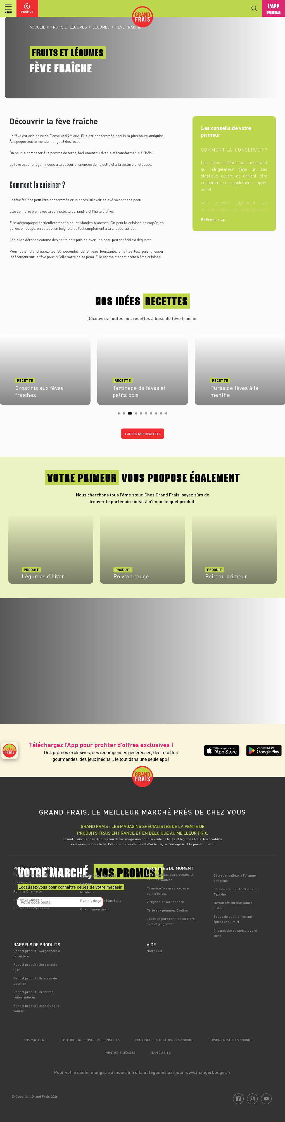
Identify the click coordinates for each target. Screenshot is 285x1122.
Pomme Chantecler (28, 891)
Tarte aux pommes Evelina (167, 910)
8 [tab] (158, 415)
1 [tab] (120, 415)
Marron (85, 883)
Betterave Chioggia (27, 899)
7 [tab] (153, 415)
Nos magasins (34, 1040)
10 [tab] (168, 415)
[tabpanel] (142, 368)
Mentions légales (120, 1052)
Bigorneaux (22, 882)
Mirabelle (87, 892)
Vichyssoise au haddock (165, 902)
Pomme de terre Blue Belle (100, 900)
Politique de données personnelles (90, 1040)
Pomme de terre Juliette (31, 874)
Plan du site (160, 1052)
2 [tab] (125, 415)
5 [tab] (143, 415)
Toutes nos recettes (143, 434)
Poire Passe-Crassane (31, 908)
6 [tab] (148, 415)
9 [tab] (163, 415)
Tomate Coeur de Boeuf (98, 875)
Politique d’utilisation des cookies (164, 1040)
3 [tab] (130, 415)
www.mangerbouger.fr (208, 1072)
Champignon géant (95, 909)
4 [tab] (138, 415)
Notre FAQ (154, 950)
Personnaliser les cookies (231, 1040)
